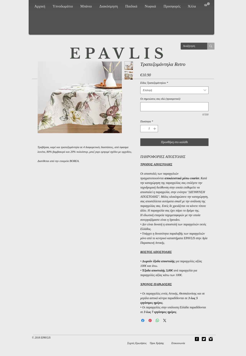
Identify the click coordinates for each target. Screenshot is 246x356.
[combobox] (174, 90)
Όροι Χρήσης (157, 343)
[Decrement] (143, 128)
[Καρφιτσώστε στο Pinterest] (150, 320)
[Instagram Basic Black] (211, 339)
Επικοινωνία (178, 343)
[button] (63, 6)
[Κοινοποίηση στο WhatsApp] (157, 320)
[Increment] (155, 128)
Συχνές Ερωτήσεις (137, 343)
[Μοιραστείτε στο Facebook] (142, 320)
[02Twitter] (204, 339)
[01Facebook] (197, 339)
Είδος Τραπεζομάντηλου (154, 82)
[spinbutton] (149, 128)
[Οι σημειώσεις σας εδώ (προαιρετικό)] (174, 107)
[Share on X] (164, 320)
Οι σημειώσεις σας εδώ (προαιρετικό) (160, 98)
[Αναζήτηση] (191, 46)
